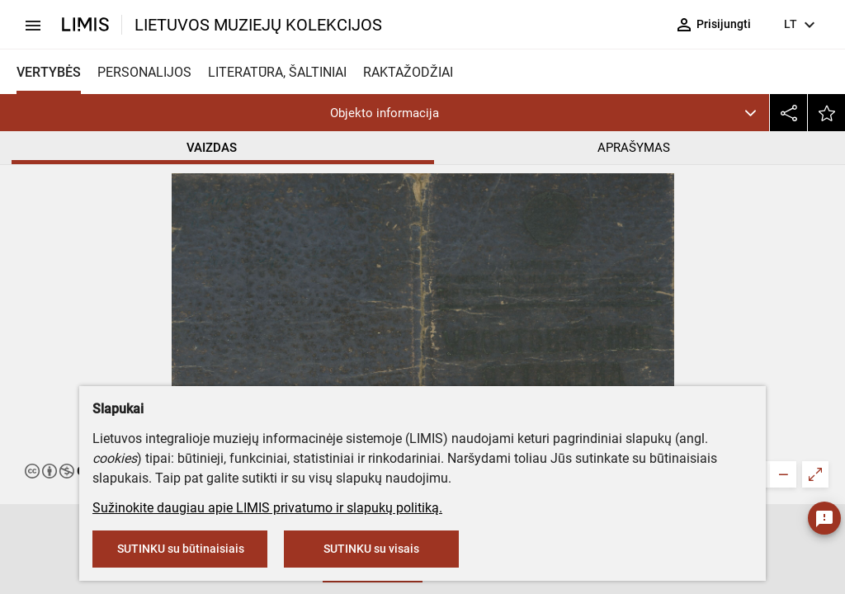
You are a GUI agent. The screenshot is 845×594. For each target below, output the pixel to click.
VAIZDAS (211, 147)
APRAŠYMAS (633, 147)
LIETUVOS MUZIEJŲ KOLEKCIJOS (258, 25)
